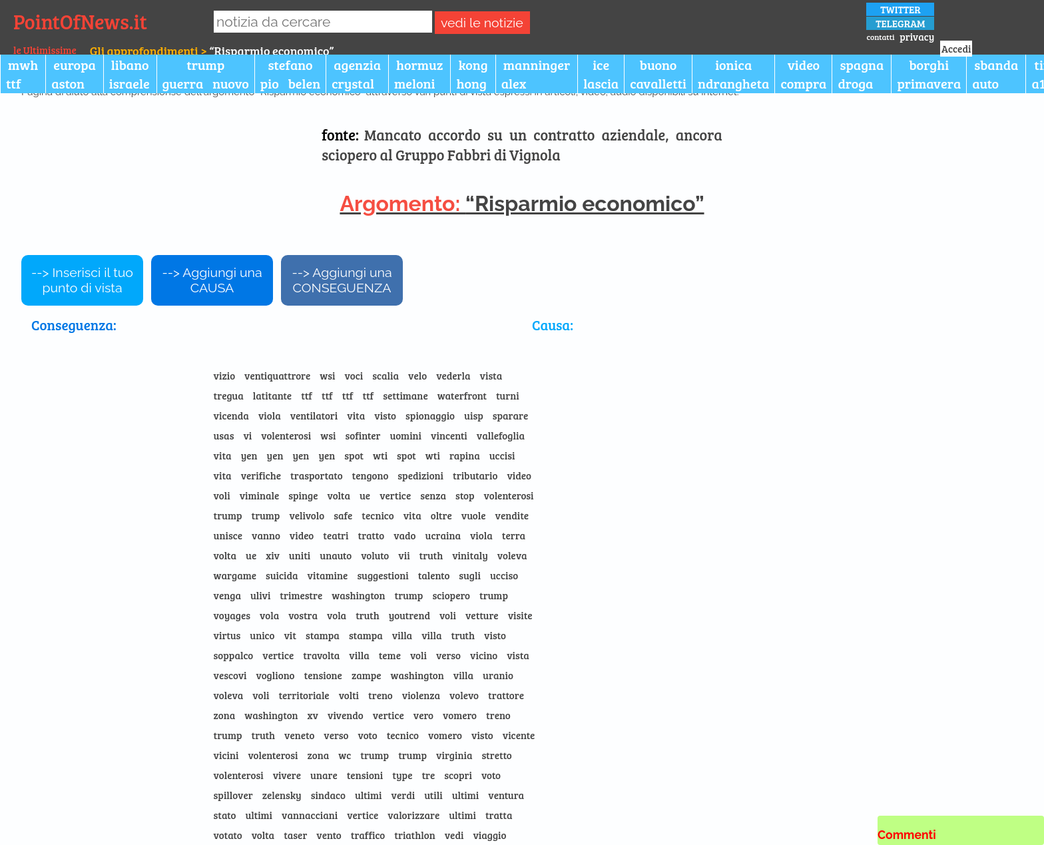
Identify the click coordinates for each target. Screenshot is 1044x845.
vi (247, 435)
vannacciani (310, 815)
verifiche (261, 475)
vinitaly (470, 555)
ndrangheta (733, 83)
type (402, 775)
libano (130, 64)
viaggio (489, 835)
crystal (353, 83)
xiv (273, 555)
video (804, 64)
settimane (405, 395)
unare (324, 775)
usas (224, 435)
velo (417, 375)
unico (262, 635)
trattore (506, 695)
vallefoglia (501, 435)
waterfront (462, 395)
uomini (406, 435)
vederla (453, 375)
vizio (224, 375)
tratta (499, 815)
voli (222, 495)
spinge (303, 495)
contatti (880, 36)
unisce (228, 535)
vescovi (230, 675)
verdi (403, 795)
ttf (13, 83)
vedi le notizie (482, 23)
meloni (414, 83)
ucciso (504, 575)
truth (431, 555)
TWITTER (900, 9)
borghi (929, 64)
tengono (370, 475)
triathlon (414, 835)
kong (472, 64)
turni (507, 395)
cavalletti (658, 83)
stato (225, 815)
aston (68, 83)
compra (803, 83)
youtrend (409, 615)
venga (227, 595)
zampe (367, 675)
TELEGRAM (900, 23)
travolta (321, 655)
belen (304, 83)
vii (403, 555)
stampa (323, 635)
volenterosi (286, 435)
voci (354, 375)
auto (985, 83)
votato (228, 835)
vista (491, 375)
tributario (475, 475)
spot (354, 455)
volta (338, 495)
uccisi (502, 455)
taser (295, 835)
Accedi (956, 48)
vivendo (346, 715)
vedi (454, 835)
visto (385, 415)
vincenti (449, 435)
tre (428, 775)
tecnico (377, 515)
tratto (371, 535)
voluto (375, 555)
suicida (282, 575)
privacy (917, 36)
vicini (226, 755)
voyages (232, 615)
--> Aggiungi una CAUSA (212, 280)
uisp (473, 415)
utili (433, 795)
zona (225, 715)
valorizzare (413, 815)
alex (514, 83)
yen (249, 455)
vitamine (328, 575)
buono (658, 64)
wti (380, 455)
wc (344, 755)
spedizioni (420, 475)
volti (349, 695)
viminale (260, 495)
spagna (862, 64)
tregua (229, 395)
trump (205, 64)
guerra (183, 83)
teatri (335, 535)
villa (402, 635)
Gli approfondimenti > (150, 51)
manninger (536, 64)
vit (290, 635)
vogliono (275, 675)
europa (74, 64)
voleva (512, 555)
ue (365, 495)
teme (390, 655)
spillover (233, 795)
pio (269, 83)
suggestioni (382, 575)
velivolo (306, 515)
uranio (498, 675)
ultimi (368, 795)
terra (513, 535)
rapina (464, 455)
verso (448, 655)
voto (367, 735)
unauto (336, 555)
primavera (929, 83)
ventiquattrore (277, 375)
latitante (272, 395)
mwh (23, 64)
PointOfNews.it (80, 21)
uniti (299, 555)
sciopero (451, 595)
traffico (368, 835)
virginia (454, 755)
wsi (327, 375)
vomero (460, 715)
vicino (483, 655)
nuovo (230, 83)
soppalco (234, 655)
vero (423, 715)
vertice (395, 495)
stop (464, 495)
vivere (287, 775)
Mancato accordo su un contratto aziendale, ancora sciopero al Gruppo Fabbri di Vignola (522, 144)
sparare (511, 415)
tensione (323, 675)
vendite (512, 515)
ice (601, 64)
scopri (458, 775)
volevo (464, 695)
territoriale (303, 695)
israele (129, 83)
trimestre (301, 595)
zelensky (282, 795)
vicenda (231, 415)
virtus (227, 635)
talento (434, 575)
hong (471, 83)
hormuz (419, 64)
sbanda (996, 64)
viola (269, 415)
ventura (506, 795)
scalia (385, 375)
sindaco (328, 795)
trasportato (316, 475)
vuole (473, 515)
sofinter (362, 435)
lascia (601, 83)
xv (313, 715)
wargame (235, 575)
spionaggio (430, 415)
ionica (733, 64)
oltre (441, 515)
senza (433, 495)
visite (520, 615)
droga (855, 83)
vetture (482, 615)
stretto (496, 755)
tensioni (365, 775)
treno (380, 695)
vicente (519, 735)
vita (356, 415)
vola (269, 615)
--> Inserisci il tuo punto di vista (82, 280)
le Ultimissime (45, 50)
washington (358, 595)
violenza (421, 695)
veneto (299, 735)
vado (404, 535)
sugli (470, 575)
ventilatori (314, 415)
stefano (290, 64)
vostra (303, 615)
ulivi (260, 595)
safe (343, 515)
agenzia (357, 64)
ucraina (443, 535)
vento (328, 835)
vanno (266, 535)
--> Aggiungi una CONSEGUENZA (342, 280)
